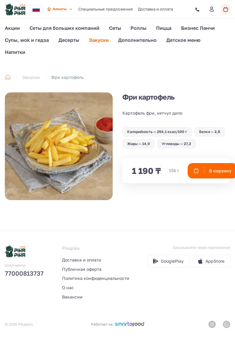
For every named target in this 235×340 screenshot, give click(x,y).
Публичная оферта (82, 269)
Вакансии (72, 296)
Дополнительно (137, 40)
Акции (12, 28)
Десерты (68, 40)
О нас (68, 287)
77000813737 (24, 273)
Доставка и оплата (155, 9)
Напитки (15, 52)
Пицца (163, 28)
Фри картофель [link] (67, 77)
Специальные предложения (105, 9)
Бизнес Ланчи (198, 28)
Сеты (115, 28)
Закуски (99, 40)
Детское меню (183, 40)
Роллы (138, 28)
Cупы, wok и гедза (27, 40)
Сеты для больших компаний (64, 28)
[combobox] (36, 9)
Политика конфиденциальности (95, 278)
